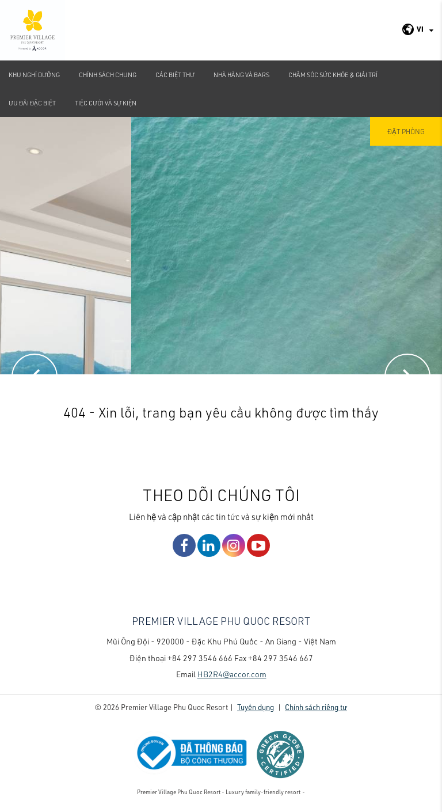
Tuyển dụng (255, 707)
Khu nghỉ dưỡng (34, 74)
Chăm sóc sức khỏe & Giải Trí (333, 74)
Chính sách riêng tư (316, 707)
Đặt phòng (406, 131)
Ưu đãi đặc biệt (32, 102)
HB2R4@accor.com (231, 674)
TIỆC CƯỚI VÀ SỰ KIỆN (105, 102)
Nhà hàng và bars (241, 74)
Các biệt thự (175, 74)
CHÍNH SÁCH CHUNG (107, 74)
